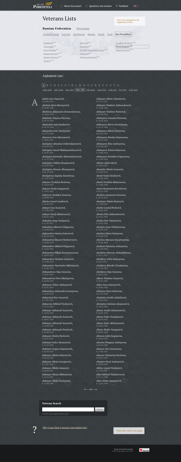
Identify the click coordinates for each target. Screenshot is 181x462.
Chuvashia (48, 46)
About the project (70, 5)
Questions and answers (99, 5)
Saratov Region (51, 57)
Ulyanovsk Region (88, 57)
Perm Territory (123, 50)
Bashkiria (48, 43)
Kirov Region (50, 50)
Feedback (122, 5)
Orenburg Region (124, 43)
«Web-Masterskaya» (119, 451)
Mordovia (84, 46)
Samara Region (51, 53)
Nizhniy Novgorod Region (92, 50)
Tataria (47, 60)
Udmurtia (84, 53)
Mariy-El (84, 43)
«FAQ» (139, 430)
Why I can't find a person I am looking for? (65, 427)
